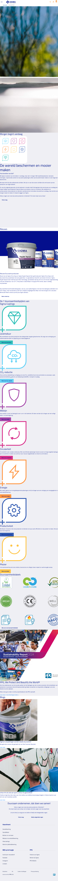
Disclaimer (5, 871)
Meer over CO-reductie (7, 381)
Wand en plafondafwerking (9, 844)
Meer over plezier (5, 571)
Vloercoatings (6, 841)
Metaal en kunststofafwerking (10, 838)
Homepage (5, 5)
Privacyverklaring (35, 871)
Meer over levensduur (6, 342)
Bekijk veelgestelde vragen (37, 817)
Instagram (5, 861)
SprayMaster (6, 832)
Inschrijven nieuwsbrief (9, 855)
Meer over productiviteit (7, 534)
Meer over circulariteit (6, 457)
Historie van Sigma (34, 855)
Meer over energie (6, 496)
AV (12, 871)
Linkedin (5, 864)
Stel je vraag (4, 200)
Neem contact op (5, 296)
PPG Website (33, 861)
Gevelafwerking (7, 829)
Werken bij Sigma (34, 858)
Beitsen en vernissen (8, 835)
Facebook (5, 858)
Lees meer (2, 747)
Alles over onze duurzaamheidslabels (10, 628)
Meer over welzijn (5, 419)
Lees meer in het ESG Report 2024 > (9, 695)
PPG (10, 874)
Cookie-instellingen (22, 871)
